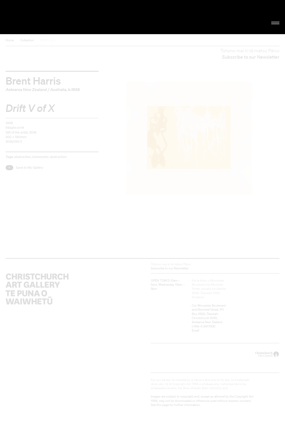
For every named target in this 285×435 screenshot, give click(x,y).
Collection (27, 40)
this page (162, 405)
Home (10, 40)
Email (195, 330)
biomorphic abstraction (49, 157)
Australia (58, 89)
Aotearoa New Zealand (26, 89)
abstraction (22, 157)
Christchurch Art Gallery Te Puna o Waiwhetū (48, 17)
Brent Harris (33, 80)
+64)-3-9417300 (204, 326)
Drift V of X (47, 40)
